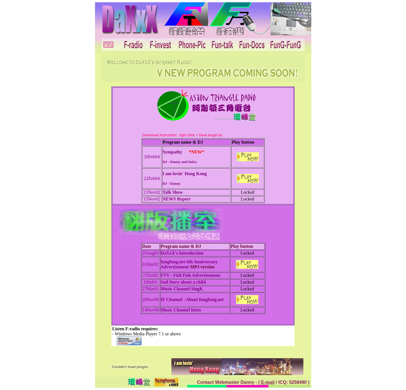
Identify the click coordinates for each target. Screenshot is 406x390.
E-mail (268, 382)
